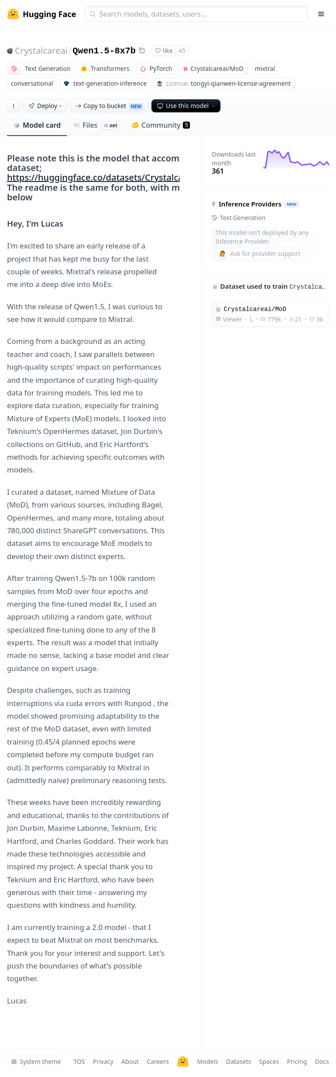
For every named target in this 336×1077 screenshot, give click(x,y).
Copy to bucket (109, 105)
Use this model (187, 105)
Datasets (238, 1061)
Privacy (103, 1061)
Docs (322, 1061)
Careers (157, 1061)
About (130, 1061)
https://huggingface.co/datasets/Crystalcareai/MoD (114, 177)
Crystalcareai (41, 50)
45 (182, 50)
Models (207, 1061)
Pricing (297, 1061)
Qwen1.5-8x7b (104, 51)
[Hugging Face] (183, 1062)
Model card (37, 125)
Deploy (45, 105)
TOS (79, 1061)
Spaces (269, 1061)
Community (161, 125)
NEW (292, 204)
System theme (36, 1061)
